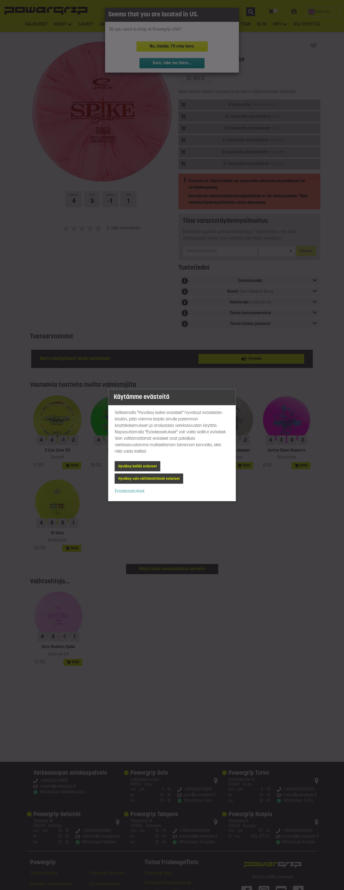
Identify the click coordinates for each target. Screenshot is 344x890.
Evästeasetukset (130, 491)
